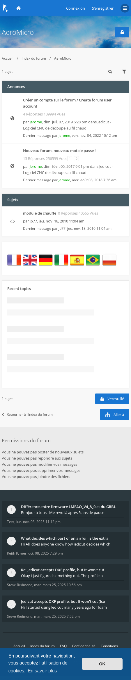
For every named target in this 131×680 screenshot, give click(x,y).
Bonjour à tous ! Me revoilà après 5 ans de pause (62, 512)
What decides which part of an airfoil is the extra (65, 538)
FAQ (63, 645)
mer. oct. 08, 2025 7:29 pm (41, 553)
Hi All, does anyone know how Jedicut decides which (65, 544)
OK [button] (102, 664)
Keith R (12, 553)
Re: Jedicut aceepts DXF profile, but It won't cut (62, 569)
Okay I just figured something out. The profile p (62, 575)
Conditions (109, 645)
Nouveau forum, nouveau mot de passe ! (59, 150)
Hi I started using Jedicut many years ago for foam (64, 607)
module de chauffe (39, 213)
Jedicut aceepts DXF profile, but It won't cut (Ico (63, 601)
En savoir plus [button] (42, 670)
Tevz (11, 521)
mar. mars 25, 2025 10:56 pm (58, 584)
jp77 (33, 221)
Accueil (7, 58)
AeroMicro (18, 32)
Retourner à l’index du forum (27, 414)
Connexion (75, 8)
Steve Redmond (19, 584)
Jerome (36, 122)
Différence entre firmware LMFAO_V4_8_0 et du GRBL (68, 506)
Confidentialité (83, 645)
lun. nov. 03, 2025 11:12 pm (38, 521)
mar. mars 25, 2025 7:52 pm (57, 616)
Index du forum (34, 58)
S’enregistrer (103, 8)
